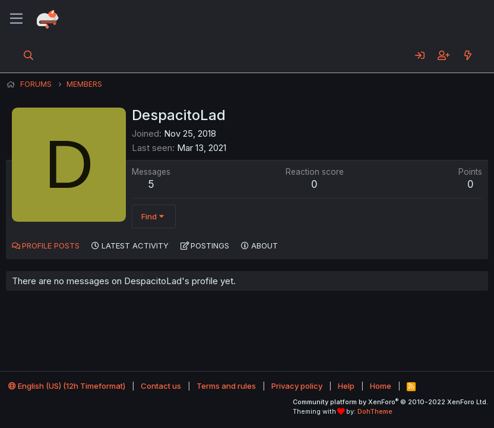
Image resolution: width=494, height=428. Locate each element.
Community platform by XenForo (390, 402)
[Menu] (16, 19)
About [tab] (264, 245)
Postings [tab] (210, 245)
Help (346, 386)
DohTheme (374, 411)
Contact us (161, 386)
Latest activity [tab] (135, 245)
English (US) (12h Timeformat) (66, 386)
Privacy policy (296, 386)
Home (380, 386)
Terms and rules (226, 386)
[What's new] (467, 55)
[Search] (29, 55)
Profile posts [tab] (51, 245)
